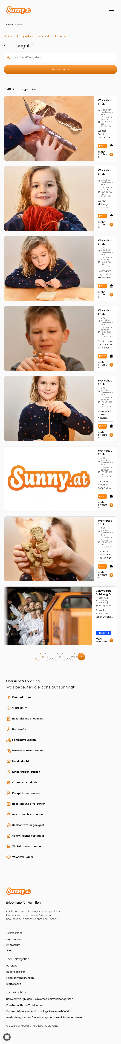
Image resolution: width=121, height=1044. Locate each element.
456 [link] (72, 656)
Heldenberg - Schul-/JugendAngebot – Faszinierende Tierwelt (45, 1017)
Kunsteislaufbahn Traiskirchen (24, 1005)
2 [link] (47, 656)
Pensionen (12, 965)
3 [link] (56, 656)
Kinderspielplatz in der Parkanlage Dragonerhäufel (37, 1011)
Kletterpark (13, 983)
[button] (7, 1037)
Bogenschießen (16, 971)
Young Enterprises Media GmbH (40, 1026)
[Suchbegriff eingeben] (63, 57)
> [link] (81, 656)
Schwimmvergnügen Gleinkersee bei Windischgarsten (39, 999)
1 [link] (38, 656)
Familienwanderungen (20, 977)
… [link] (64, 656)
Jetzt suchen (61, 69)
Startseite (11, 24)
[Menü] (111, 10)
